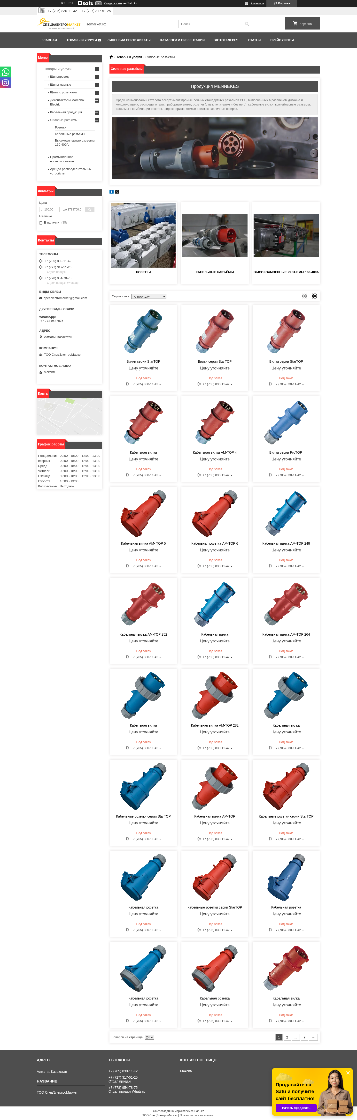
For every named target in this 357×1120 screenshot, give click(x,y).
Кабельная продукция (66, 112)
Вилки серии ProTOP (286, 452)
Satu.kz (199, 1111)
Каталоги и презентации (182, 40)
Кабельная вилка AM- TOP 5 (143, 543)
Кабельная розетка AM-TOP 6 (215, 543)
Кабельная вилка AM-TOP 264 (286, 634)
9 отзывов (257, 3)
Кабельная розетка (143, 907)
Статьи (254, 40)
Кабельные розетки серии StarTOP (143, 816)
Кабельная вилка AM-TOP (214, 816)
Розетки (143, 272)
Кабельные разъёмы (215, 272)
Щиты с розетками (63, 92)
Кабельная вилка (143, 452)
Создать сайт (113, 3)
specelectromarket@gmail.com (65, 298)
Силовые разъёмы (63, 120)
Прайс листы (282, 40)
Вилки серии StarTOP (143, 361)
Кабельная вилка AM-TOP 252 (143, 634)
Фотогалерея (226, 40)
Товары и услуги (82, 40)
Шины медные (60, 84)
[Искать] (247, 24)
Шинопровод (59, 76)
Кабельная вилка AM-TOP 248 (286, 543)
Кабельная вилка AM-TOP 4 (215, 452)
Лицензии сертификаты (129, 40)
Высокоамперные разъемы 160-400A (286, 272)
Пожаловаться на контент (197, 1115)
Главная (49, 40)
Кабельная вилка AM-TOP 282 (215, 725)
